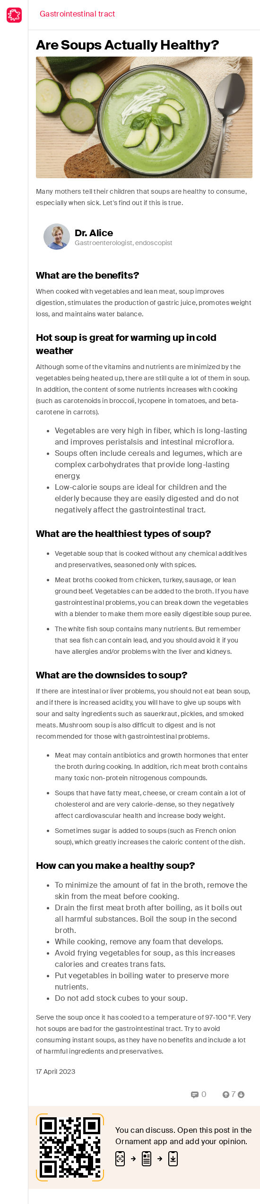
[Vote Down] (243, 1094)
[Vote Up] (223, 1094)
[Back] (77, 15)
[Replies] (198, 1094)
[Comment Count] (233, 1094)
